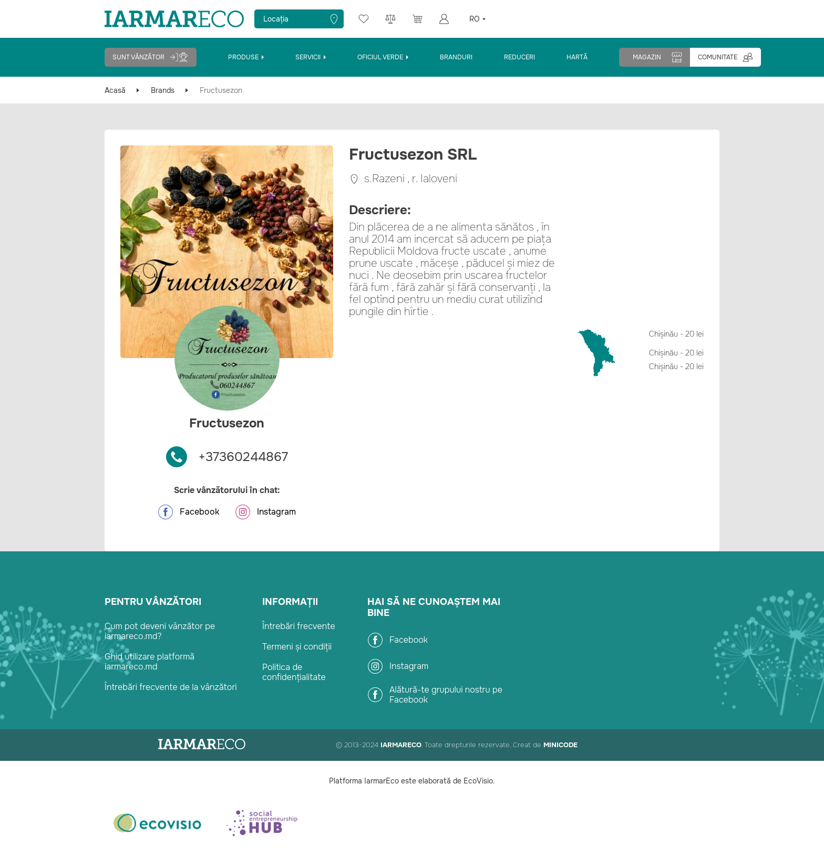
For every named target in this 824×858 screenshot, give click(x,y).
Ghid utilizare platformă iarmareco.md (149, 662)
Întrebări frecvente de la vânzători (171, 687)
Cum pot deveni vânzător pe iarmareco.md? (160, 631)
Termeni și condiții (297, 647)
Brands (162, 90)
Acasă (115, 90)
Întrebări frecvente (298, 626)
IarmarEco (400, 744)
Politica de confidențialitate (294, 672)
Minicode (560, 744)
